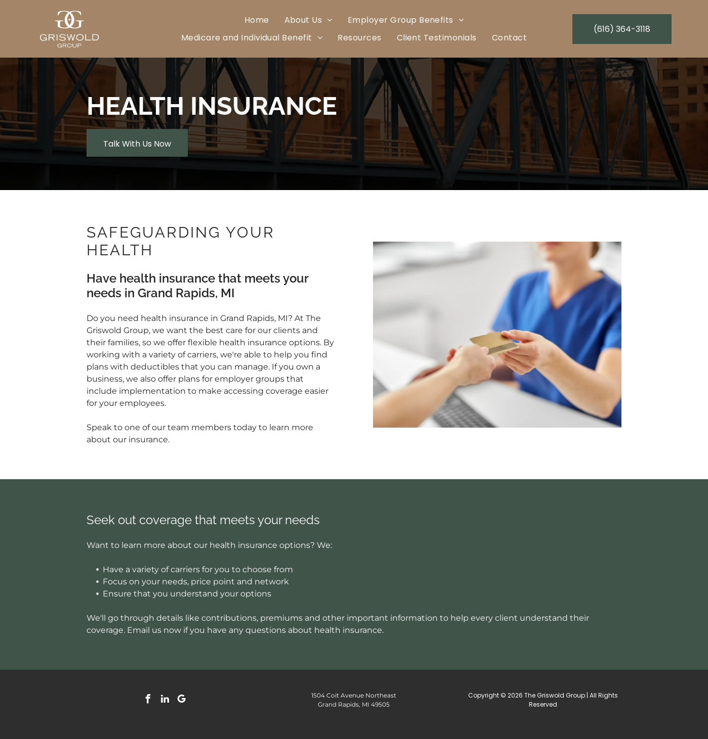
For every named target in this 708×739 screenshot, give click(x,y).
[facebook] (148, 700)
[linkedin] (165, 700)
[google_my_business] (182, 700)
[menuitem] (257, 20)
